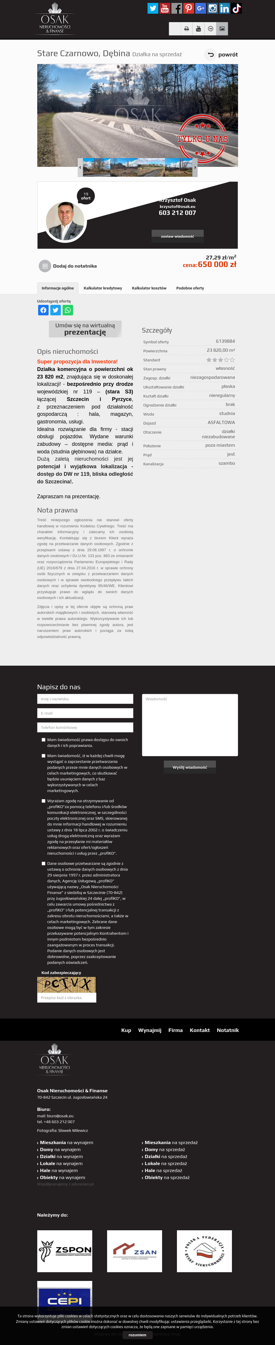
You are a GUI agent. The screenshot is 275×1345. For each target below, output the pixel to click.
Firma (175, 1030)
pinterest (188, 8)
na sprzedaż (171, 1142)
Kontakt (200, 1030)
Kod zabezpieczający (61, 972)
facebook (176, 8)
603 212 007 (177, 212)
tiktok (236, 8)
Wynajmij (150, 1030)
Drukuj (187, 29)
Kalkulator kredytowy (103, 288)
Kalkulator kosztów (149, 288)
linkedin (224, 8)
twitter (153, 8)
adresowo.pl (82, 1184)
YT (164, 8)
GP (200, 8)
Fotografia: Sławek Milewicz (62, 1130)
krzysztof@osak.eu (177, 206)
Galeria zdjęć (222, 29)
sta (212, 8)
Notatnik (228, 1030)
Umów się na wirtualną (85, 329)
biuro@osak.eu (60, 1116)
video (198, 29)
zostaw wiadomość (177, 236)
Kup (126, 1030)
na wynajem (66, 1142)
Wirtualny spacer (210, 29)
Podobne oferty (190, 288)
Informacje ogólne (58, 288)
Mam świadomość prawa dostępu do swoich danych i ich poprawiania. (85, 742)
